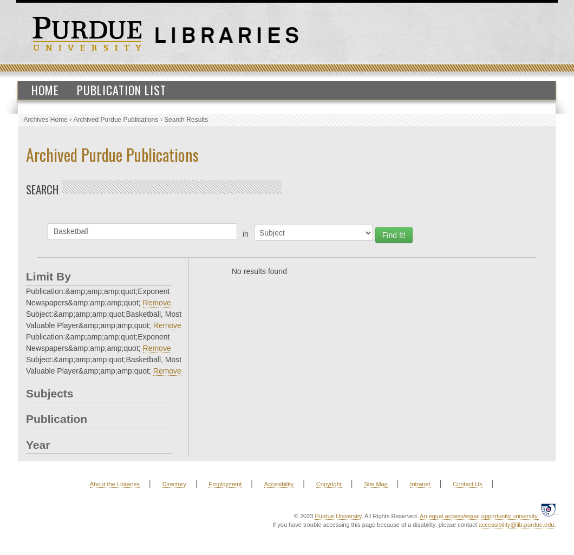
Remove (157, 302)
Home (45, 90)
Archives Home (46, 119)
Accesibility (278, 484)
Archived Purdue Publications (116, 119)
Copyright (329, 484)
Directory (174, 484)
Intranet (420, 484)
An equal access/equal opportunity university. (479, 516)
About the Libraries (115, 484)
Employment (225, 484)
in (246, 234)
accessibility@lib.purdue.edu (517, 524)
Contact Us (467, 484)
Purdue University (338, 516)
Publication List (121, 90)
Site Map (375, 484)
